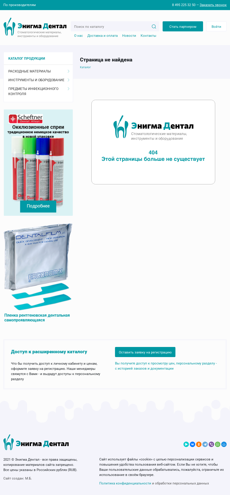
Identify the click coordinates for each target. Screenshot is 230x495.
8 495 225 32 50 (183, 5)
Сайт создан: (17, 478)
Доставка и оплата (102, 36)
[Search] (154, 26)
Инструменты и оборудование (38, 80)
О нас (78, 36)
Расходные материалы (38, 71)
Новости (129, 36)
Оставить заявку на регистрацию (145, 352)
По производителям (19, 5)
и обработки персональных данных (154, 483)
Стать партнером (182, 27)
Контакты (148, 36)
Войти (216, 27)
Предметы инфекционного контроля (38, 91)
